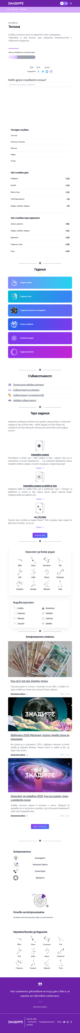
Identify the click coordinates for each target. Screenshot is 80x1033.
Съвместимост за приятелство (28, 395)
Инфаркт (14, 178)
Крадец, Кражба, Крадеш (20, 206)
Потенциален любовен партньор (28, 384)
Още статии (40, 826)
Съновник (13, 23)
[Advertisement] (40, 112)
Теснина (14, 135)
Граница (14, 148)
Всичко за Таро (40, 535)
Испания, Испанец (18, 142)
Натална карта (30, 864)
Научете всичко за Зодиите (30, 932)
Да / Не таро (40, 517)
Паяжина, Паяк (16, 244)
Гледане (40, 468)
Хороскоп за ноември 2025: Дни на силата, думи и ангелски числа (39, 798)
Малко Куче (15, 192)
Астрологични (22, 851)
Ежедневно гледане (40, 454)
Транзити (29, 877)
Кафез (13, 154)
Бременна (14, 237)
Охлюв (13, 185)
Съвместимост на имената (26, 390)
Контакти (32, 1022)
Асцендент (29, 858)
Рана (12, 251)
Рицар (13, 161)
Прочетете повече (19, 694)
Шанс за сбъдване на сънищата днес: (21, 56)
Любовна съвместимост (24, 400)
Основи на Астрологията (28, 912)
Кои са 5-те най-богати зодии (29, 681)
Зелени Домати (17, 224)
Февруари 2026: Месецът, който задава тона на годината (40, 737)
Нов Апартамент (17, 199)
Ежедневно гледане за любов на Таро (40, 486)
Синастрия (29, 871)
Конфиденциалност (47, 1022)
